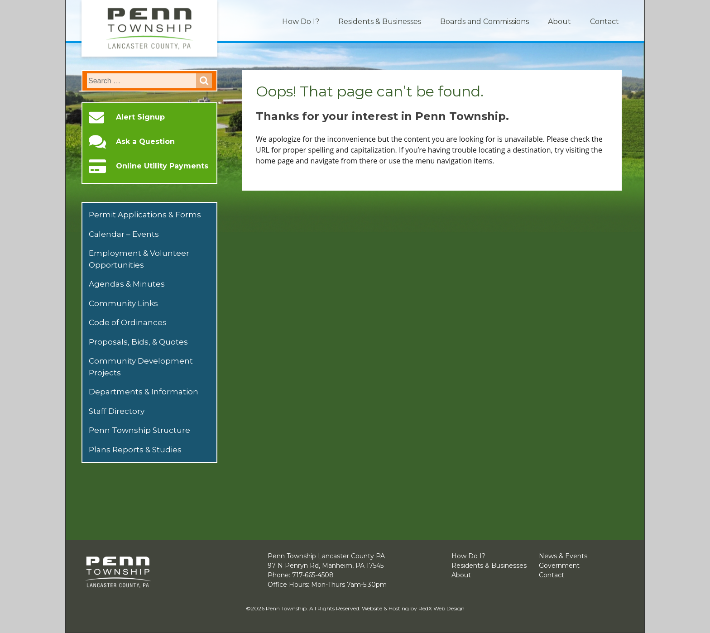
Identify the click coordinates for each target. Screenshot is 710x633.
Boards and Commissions (484, 21)
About (559, 21)
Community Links (123, 303)
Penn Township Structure (139, 430)
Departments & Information (143, 391)
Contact (604, 21)
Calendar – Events (124, 234)
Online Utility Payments (162, 166)
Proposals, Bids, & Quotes (138, 341)
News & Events (563, 556)
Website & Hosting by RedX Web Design (413, 608)
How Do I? (300, 21)
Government (559, 565)
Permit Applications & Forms (145, 214)
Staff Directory (116, 411)
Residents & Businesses (379, 21)
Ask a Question (145, 141)
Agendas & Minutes (127, 283)
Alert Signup (140, 117)
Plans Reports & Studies (135, 449)
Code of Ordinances (128, 322)
